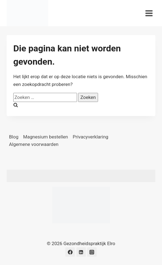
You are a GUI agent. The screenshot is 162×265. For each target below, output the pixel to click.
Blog (14, 137)
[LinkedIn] (81, 252)
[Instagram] (92, 252)
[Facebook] (70, 252)
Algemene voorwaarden (34, 144)
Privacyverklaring (91, 137)
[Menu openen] (148, 13)
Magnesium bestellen (45, 137)
